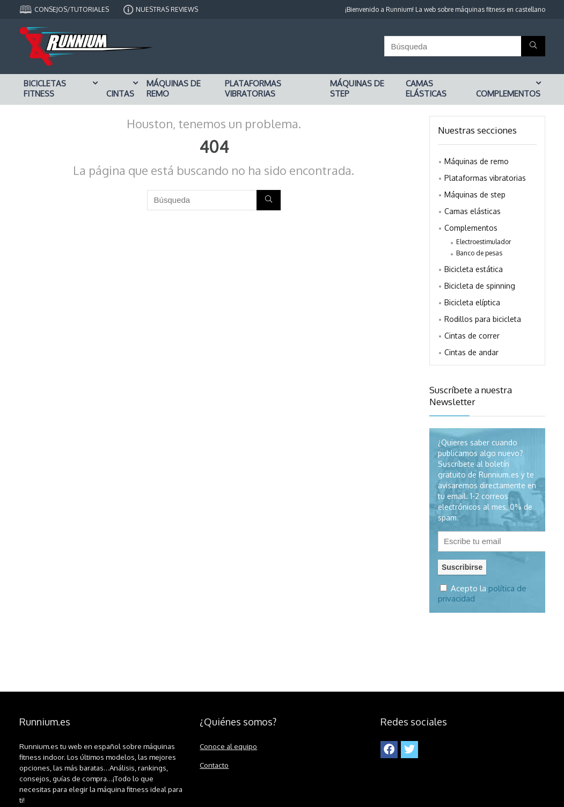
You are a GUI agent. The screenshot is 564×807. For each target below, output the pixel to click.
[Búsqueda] (533, 46)
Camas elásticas (426, 88)
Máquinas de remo (174, 88)
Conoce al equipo (228, 746)
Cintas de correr (472, 335)
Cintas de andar (471, 352)
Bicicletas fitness (45, 88)
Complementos (508, 94)
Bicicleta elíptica (472, 302)
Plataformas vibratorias (253, 88)
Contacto (214, 764)
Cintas (120, 94)
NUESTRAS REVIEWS (167, 9)
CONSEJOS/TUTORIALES (71, 9)
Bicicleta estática (473, 269)
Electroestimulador (483, 242)
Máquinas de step (357, 88)
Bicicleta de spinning (479, 285)
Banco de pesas (479, 253)
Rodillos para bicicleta (482, 319)
